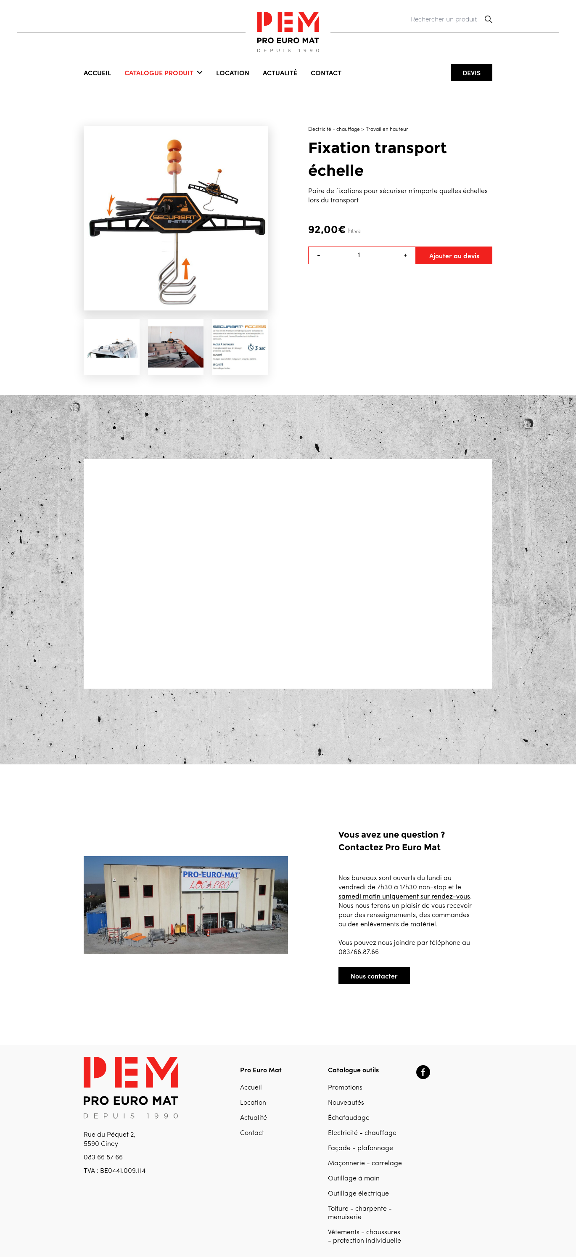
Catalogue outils (353, 1069)
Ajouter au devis (454, 255)
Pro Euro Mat (261, 1069)
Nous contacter (374, 975)
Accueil (97, 72)
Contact (326, 72)
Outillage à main (354, 1178)
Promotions (345, 1088)
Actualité (280, 72)
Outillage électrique (358, 1194)
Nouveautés (346, 1103)
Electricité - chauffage (362, 1133)
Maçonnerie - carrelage (365, 1163)
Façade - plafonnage (360, 1148)
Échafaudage (349, 1118)
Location (232, 72)
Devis (471, 72)
